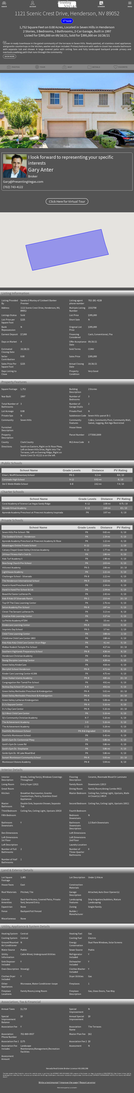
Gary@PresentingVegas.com (23, 181)
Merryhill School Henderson (16, 669)
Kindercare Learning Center (16, 624)
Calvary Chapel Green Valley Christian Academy (25, 549)
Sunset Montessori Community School (21, 757)
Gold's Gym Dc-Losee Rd (14, 744)
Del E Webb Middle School (15, 483)
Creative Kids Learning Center (17, 616)
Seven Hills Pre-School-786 (15, 532)
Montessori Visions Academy (16, 761)
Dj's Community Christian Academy (19, 717)
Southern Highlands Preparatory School (22, 651)
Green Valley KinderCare (14, 664)
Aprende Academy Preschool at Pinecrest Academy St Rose (31, 541)
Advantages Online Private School (19, 545)
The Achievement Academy (15, 722)
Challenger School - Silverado (17, 576)
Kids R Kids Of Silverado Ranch (17, 598)
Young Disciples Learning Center (18, 660)
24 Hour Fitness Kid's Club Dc (16, 554)
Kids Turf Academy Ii (12, 558)
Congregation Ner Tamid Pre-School (20, 682)
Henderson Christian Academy (17, 655)
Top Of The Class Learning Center (19, 602)
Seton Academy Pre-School (15, 607)
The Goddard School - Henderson (18, 536)
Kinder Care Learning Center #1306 (19, 673)
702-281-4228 (95, 300)
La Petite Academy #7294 (14, 620)
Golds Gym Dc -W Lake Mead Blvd (18, 753)
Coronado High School (13, 479)
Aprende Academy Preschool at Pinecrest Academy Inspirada (32, 512)
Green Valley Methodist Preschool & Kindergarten (27, 691)
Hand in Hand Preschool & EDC (17, 585)
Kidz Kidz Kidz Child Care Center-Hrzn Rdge (24, 642)
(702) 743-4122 (13, 187)
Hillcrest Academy (11, 567)
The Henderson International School (20, 580)
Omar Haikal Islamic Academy (17, 677)
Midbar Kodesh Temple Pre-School (19, 647)
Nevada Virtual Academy (14, 508)
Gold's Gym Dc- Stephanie (15, 748)
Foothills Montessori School (16, 730)
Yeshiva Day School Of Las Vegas (18, 686)
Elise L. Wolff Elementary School (18, 475)
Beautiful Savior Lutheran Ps (16, 594)
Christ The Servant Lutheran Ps (18, 611)
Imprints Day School (12, 629)
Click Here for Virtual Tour (67, 201)
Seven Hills (87, 27)
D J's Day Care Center (12, 708)
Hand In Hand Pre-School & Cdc (17, 589)
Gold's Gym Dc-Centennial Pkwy (18, 739)
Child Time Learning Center (16, 633)
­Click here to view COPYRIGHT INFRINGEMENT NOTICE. (98, 1075)
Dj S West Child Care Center (15, 713)
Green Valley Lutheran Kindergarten (20, 700)
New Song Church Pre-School (17, 563)
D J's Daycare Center (12, 704)
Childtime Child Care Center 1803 (18, 638)
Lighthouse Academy (12, 571)
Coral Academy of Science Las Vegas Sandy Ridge (26, 503)
